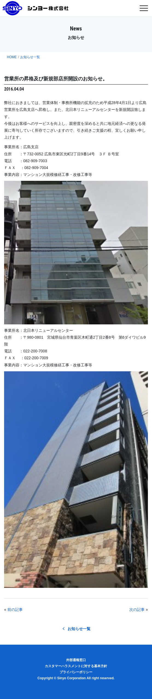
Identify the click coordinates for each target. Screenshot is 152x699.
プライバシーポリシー (76, 672)
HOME (12, 57)
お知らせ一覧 (30, 57)
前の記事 (15, 609)
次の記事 (137, 609)
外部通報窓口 (76, 660)
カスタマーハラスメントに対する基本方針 (76, 666)
